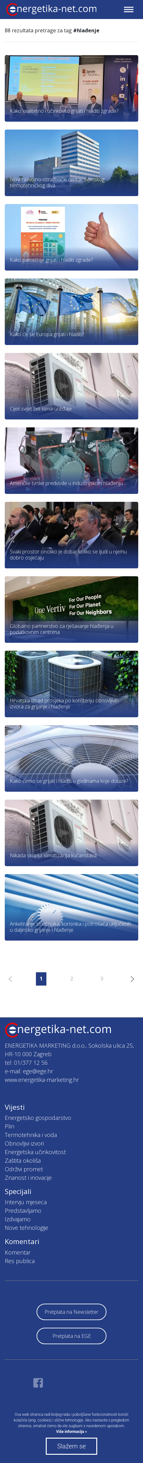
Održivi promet (24, 1169)
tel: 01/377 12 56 (26, 1062)
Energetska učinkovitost (35, 1152)
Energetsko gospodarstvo (38, 1117)
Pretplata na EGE (71, 1335)
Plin (9, 1126)
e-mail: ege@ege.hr (29, 1071)
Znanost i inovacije (28, 1177)
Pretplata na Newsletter (71, 1311)
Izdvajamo (18, 1219)
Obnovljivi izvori (24, 1143)
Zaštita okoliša (23, 1160)
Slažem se (71, 1446)
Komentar (18, 1252)
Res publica (20, 1261)
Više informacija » (71, 1431)
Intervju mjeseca (26, 1202)
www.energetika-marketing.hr (42, 1079)
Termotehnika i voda (31, 1135)
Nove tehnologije (26, 1227)
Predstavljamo (23, 1210)
